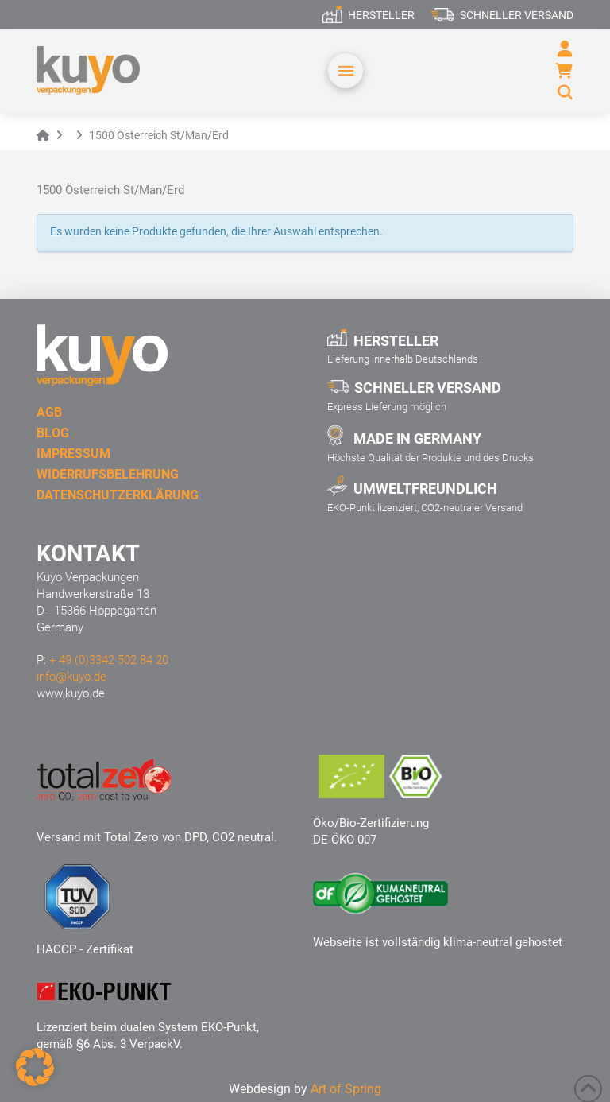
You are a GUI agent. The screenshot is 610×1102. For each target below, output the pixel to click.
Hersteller (381, 15)
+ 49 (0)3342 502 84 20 (108, 660)
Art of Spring (346, 1088)
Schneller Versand (516, 15)
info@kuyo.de (71, 676)
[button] (345, 70)
